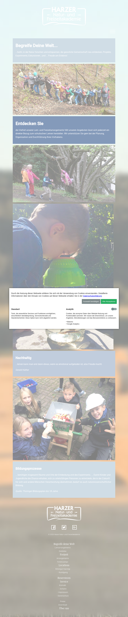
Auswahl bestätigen (91, 301)
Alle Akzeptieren (108, 301)
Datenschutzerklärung (92, 296)
